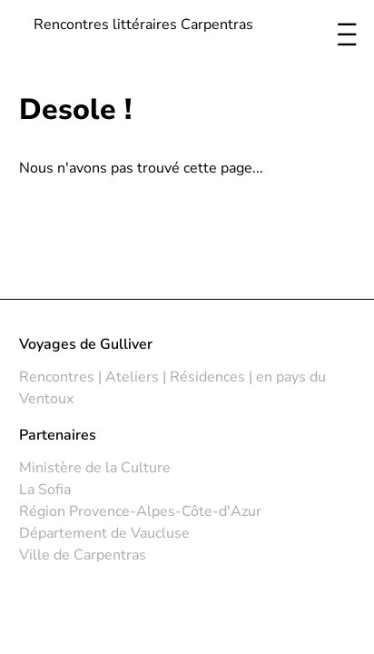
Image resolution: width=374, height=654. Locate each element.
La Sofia (45, 490)
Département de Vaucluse (104, 533)
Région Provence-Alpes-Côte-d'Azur (140, 511)
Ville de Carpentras (82, 555)
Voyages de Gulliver (86, 344)
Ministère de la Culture (95, 468)
